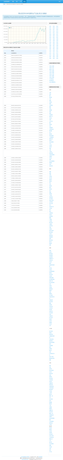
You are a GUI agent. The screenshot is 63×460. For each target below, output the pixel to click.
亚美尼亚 (51, 165)
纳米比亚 (51, 373)
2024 (50, 26)
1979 (50, 50)
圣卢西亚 (51, 295)
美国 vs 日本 (51, 69)
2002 (54, 37)
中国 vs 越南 (51, 75)
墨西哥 (50, 293)
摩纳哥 (50, 243)
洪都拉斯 (51, 300)
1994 (50, 42)
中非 (50, 440)
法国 (50, 174)
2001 (57, 37)
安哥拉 (50, 368)
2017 (54, 29)
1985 (50, 47)
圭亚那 (50, 276)
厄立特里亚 (51, 443)
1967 (50, 56)
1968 (57, 55)
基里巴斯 (51, 334)
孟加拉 (50, 124)
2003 (50, 37)
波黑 (50, 238)
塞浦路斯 (51, 236)
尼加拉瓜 (51, 260)
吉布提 (50, 391)
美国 (50, 250)
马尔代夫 (51, 121)
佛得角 (50, 376)
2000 (50, 39)
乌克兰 (50, 233)
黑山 (50, 211)
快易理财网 (7, 1)
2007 (57, 34)
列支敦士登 (51, 206)
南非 (50, 365)
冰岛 (50, 184)
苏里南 (50, 304)
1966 (54, 56)
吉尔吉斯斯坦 (51, 161)
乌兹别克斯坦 (51, 154)
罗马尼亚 (51, 198)
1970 (50, 55)
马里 (50, 448)
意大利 (50, 177)
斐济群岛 (51, 340)
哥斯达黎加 (51, 277)
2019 (57, 27)
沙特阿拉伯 (51, 129)
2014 (54, 31)
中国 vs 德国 (51, 70)
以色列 (50, 145)
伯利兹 (50, 287)
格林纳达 (51, 288)
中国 (50, 92)
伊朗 (50, 159)
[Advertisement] (32, 8)
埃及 (50, 367)
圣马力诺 (51, 203)
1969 (54, 55)
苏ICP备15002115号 (25, 459)
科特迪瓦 (51, 434)
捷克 (50, 187)
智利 (50, 263)
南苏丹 (50, 429)
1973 (50, 53)
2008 (54, 34)
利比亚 (50, 381)
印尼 (50, 108)
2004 (57, 35)
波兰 (50, 190)
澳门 (50, 95)
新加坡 (50, 97)
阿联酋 (50, 162)
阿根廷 (50, 322)
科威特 (50, 156)
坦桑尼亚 (51, 383)
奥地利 (50, 185)
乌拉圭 (50, 269)
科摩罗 (50, 416)
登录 (59, 1)
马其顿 (50, 221)
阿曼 (50, 148)
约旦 (50, 126)
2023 (54, 26)
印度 (50, 119)
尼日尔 (50, 371)
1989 (57, 43)
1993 (54, 42)
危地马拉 (51, 311)
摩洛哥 (50, 403)
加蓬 (50, 445)
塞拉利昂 (51, 389)
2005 (54, 35)
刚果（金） (51, 395)
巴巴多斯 (51, 312)
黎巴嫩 (50, 130)
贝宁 (50, 397)
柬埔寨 (50, 110)
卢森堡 (50, 219)
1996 (54, 40)
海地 (50, 292)
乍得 (50, 405)
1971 (57, 53)
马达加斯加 (51, 421)
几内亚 (50, 392)
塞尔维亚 (51, 232)
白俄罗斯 (51, 213)
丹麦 (50, 227)
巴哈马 (50, 323)
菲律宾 (50, 102)
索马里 (50, 442)
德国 (50, 173)
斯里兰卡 (51, 116)
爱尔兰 (50, 241)
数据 (25, 1)
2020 (54, 27)
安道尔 (50, 214)
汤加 (50, 351)
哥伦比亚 (51, 306)
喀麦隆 (50, 402)
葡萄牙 (50, 181)
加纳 (50, 375)
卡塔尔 (50, 151)
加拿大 (50, 252)
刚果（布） (51, 413)
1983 (57, 47)
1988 (50, 45)
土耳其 (50, 195)
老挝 (50, 111)
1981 (54, 48)
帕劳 (50, 347)
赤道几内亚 (51, 435)
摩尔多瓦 (51, 222)
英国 (50, 171)
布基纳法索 (51, 386)
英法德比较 (51, 80)
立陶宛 (50, 224)
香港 (50, 94)
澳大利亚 (51, 331)
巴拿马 (50, 320)
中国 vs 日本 (51, 67)
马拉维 (50, 446)
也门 (50, 132)
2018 (50, 29)
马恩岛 (50, 228)
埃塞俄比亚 (51, 415)
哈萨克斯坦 (51, 135)
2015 (50, 31)
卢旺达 (50, 424)
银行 (17, 1)
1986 (57, 45)
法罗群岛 (51, 225)
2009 (50, 34)
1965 (57, 56)
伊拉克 (50, 157)
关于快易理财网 (23, 456)
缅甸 (50, 113)
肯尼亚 (50, 430)
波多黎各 (51, 256)
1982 (50, 48)
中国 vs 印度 (51, 74)
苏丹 (50, 450)
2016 (57, 29)
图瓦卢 (50, 350)
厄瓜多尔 (51, 308)
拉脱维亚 (51, 216)
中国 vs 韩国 (51, 77)
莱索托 (50, 408)
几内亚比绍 (51, 437)
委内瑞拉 (51, 253)
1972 (54, 53)
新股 (13, 1)
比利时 (50, 176)
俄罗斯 (50, 193)
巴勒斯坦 (51, 127)
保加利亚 (51, 197)
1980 (57, 48)
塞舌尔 (50, 394)
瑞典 (50, 244)
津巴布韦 (51, 411)
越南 (50, 106)
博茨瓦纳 (51, 384)
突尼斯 (50, 432)
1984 (54, 47)
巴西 (50, 314)
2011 (54, 32)
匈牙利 (50, 189)
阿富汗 (50, 140)
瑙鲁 (50, 359)
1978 (54, 50)
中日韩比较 (51, 78)
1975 (54, 51)
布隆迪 (50, 407)
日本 (50, 98)
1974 (57, 51)
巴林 (50, 164)
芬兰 (50, 205)
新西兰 (50, 332)
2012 (50, 32)
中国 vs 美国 (51, 66)
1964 (50, 58)
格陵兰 (50, 290)
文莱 (50, 149)
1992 (57, 42)
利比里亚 (51, 378)
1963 (54, 58)
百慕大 (50, 285)
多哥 (50, 400)
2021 (50, 27)
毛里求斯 (51, 379)
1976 (50, 51)
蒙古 (50, 122)
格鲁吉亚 (51, 138)
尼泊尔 (50, 118)
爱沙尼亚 (51, 240)
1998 (57, 39)
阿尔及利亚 (51, 370)
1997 (50, 40)
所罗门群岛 (51, 356)
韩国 (50, 103)
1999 (54, 39)
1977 (57, 50)
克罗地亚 (51, 201)
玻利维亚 (51, 255)
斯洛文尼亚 (51, 200)
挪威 (50, 217)
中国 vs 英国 (51, 72)
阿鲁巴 (50, 319)
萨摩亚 (50, 348)
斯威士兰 (51, 438)
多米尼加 (51, 301)
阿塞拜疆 (51, 153)
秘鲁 (50, 303)
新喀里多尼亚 (51, 358)
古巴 (50, 325)
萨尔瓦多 (51, 317)
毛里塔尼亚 (51, 387)
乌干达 (50, 451)
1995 (57, 40)
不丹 (50, 143)
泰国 (50, 100)
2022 (57, 26)
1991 (50, 43)
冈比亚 (50, 427)
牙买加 (50, 268)
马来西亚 (51, 105)
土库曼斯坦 (51, 137)
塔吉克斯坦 (51, 141)
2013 (57, 31)
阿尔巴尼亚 (51, 230)
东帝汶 (50, 146)
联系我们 (28, 456)
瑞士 (50, 182)
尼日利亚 (51, 399)
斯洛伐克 (51, 235)
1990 (54, 43)
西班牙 (50, 179)
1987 (54, 45)
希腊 (50, 192)
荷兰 (50, 209)
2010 (57, 32)
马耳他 (50, 208)
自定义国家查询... (52, 82)
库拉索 (50, 309)
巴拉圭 (50, 261)
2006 (50, 35)
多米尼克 (51, 274)
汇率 (21, 1)
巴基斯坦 (51, 114)
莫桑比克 (51, 410)
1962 (57, 58)
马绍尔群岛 (51, 339)
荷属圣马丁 (51, 258)
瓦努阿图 (51, 345)
